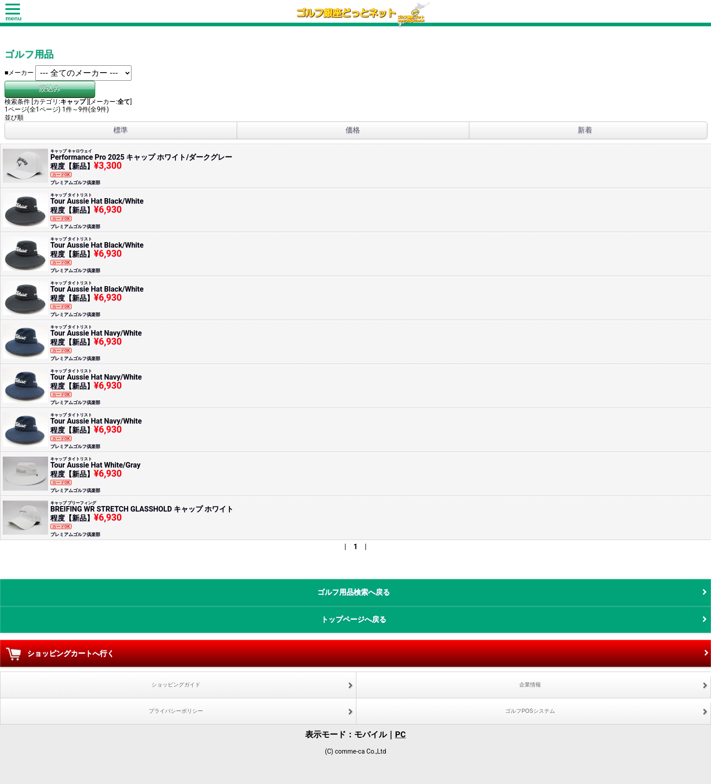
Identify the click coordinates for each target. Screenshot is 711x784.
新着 (585, 130)
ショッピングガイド (175, 685)
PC (400, 734)
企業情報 (530, 685)
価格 (353, 130)
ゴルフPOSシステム (530, 711)
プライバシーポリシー (176, 711)
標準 (120, 130)
